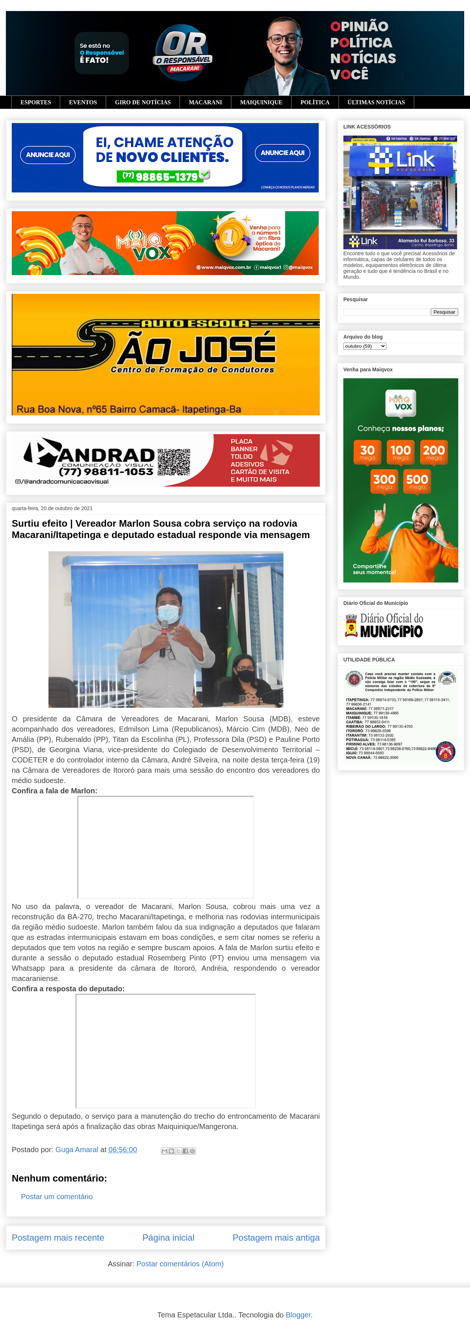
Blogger (298, 1315)
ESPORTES (36, 102)
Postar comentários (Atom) (180, 1264)
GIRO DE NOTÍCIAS (143, 102)
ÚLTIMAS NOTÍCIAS (376, 102)
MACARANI (205, 102)
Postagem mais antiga (276, 1237)
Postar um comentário (57, 1197)
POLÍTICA (314, 102)
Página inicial (168, 1237)
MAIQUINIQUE (261, 102)
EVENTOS (83, 102)
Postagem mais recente (58, 1237)
